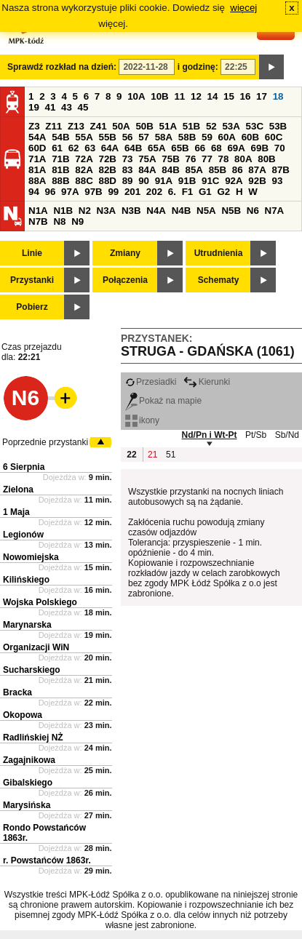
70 (279, 148)
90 (143, 180)
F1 (188, 191)
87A (257, 169)
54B (60, 137)
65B (179, 148)
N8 (59, 221)
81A (37, 169)
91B (187, 180)
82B (107, 169)
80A (243, 158)
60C (273, 137)
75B (170, 158)
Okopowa (22, 715)
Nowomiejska (31, 557)
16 (245, 96)
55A (83, 137)
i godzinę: (198, 67)
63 (89, 148)
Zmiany (125, 253)
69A (236, 148)
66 (199, 148)
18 (278, 96)
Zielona (18, 489)
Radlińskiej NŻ (33, 737)
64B (133, 148)
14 (212, 96)
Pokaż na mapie (163, 401)
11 (179, 96)
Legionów (23, 535)
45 (83, 107)
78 (223, 158)
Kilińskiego (26, 580)
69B (260, 148)
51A (168, 126)
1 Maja (16, 512)
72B (107, 158)
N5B (231, 210)
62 (73, 148)
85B (217, 169)
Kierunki (206, 382)
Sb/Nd (287, 435)
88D (107, 180)
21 (152, 454)
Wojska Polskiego (40, 602)
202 (154, 191)
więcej (243, 7)
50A (121, 126)
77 (207, 158)
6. (172, 191)
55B (107, 137)
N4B (181, 210)
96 (50, 191)
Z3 (34, 126)
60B (250, 137)
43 (66, 107)
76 (190, 158)
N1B (63, 210)
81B (60, 169)
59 (207, 137)
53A (230, 126)
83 (127, 169)
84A (147, 169)
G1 (205, 191)
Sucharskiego (31, 670)
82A (83, 169)
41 (50, 107)
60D (37, 148)
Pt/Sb (255, 435)
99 (113, 191)
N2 (85, 210)
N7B (38, 221)
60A (227, 137)
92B (257, 180)
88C (83, 180)
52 (211, 126)
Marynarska (27, 625)
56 (127, 137)
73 (127, 158)
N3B (131, 210)
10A (136, 96)
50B (144, 126)
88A (37, 180)
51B (191, 126)
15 (228, 96)
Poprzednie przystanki (45, 442)
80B (266, 158)
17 (261, 96)
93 (276, 180)
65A (156, 148)
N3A (106, 210)
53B (278, 126)
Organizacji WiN (36, 647)
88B (60, 180)
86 (237, 169)
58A (163, 137)
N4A (156, 210)
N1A (38, 210)
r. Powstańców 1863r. (47, 860)
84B (170, 169)
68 (216, 148)
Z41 (98, 126)
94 (33, 191)
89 (127, 180)
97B (93, 191)
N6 (253, 210)
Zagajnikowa (29, 760)
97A (70, 191)
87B (280, 169)
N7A (275, 210)
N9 (77, 221)
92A (233, 180)
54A (37, 137)
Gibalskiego (27, 783)
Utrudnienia (218, 253)
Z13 (76, 126)
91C (210, 180)
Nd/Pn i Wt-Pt (209, 435)
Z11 (53, 126)
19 (33, 107)
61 (57, 148)
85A (193, 169)
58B (187, 137)
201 (132, 191)
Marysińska (26, 805)
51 (170, 454)
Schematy (218, 280)
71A (37, 158)
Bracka (17, 692)
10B (159, 96)
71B (60, 158)
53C (254, 126)
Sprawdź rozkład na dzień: (61, 67)
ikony (142, 420)
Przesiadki (150, 382)
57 (143, 137)
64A (110, 148)
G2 (223, 191)
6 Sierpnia (23, 467)
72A (83, 158)
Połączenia (125, 280)
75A (147, 158)
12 (196, 96)
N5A (206, 210)
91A (163, 180)
